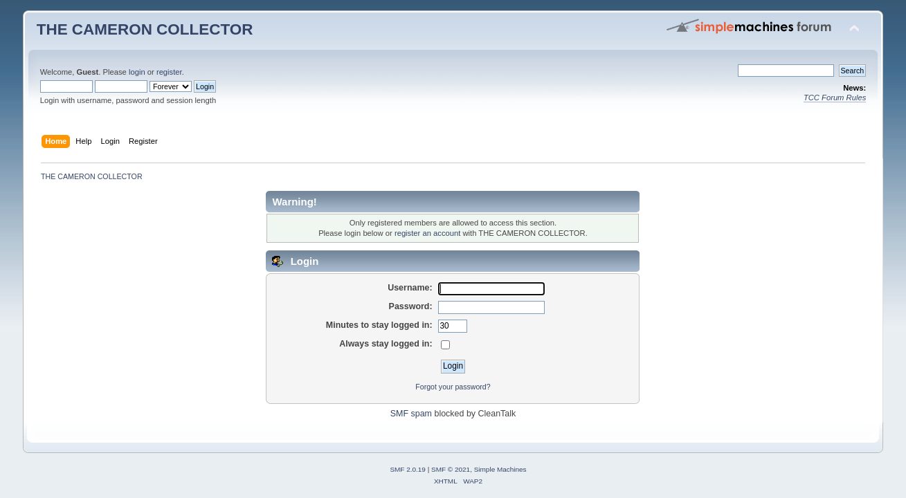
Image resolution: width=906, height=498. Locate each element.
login (137, 72)
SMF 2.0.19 (408, 469)
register (169, 72)
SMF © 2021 (450, 469)
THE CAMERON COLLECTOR (145, 29)
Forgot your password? (452, 386)
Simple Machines (500, 469)
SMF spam (411, 413)
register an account (427, 233)
